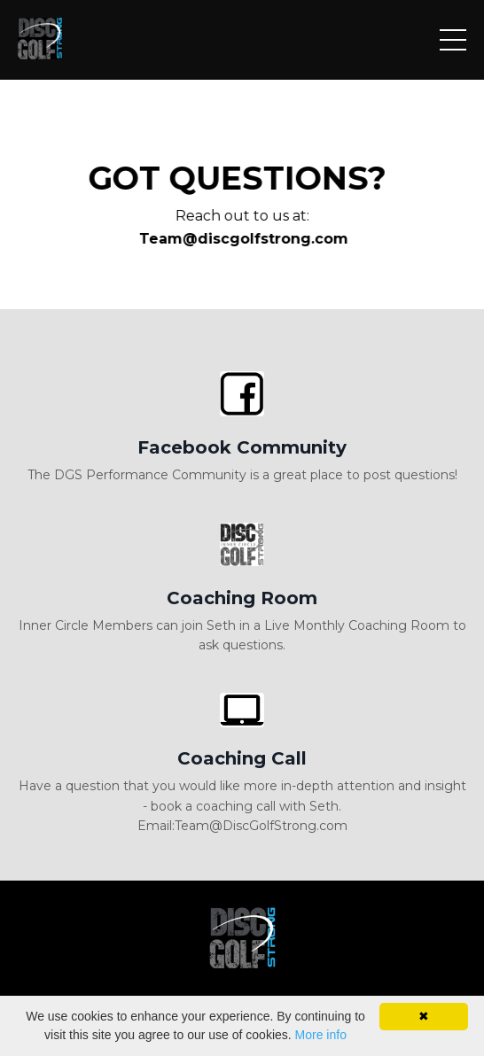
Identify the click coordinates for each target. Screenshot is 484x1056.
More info (321, 1035)
